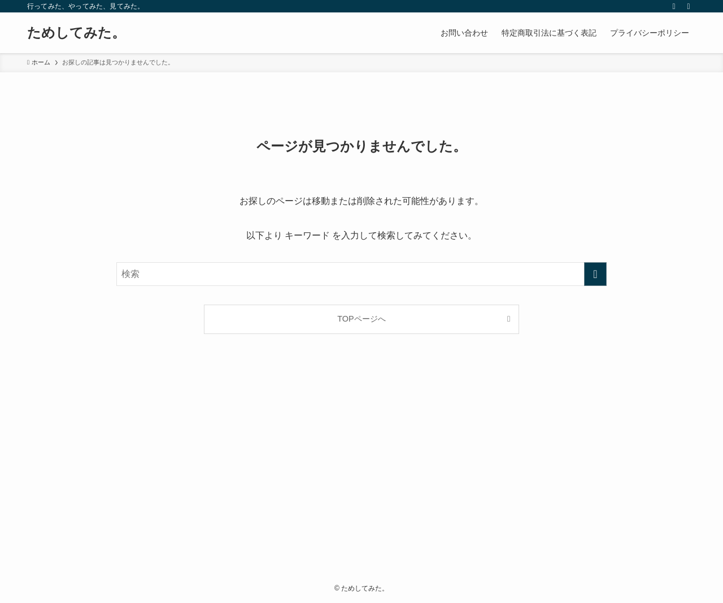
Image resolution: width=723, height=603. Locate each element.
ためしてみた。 (76, 33)
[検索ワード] (361, 274)
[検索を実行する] (595, 274)
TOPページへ (361, 318)
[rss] (674, 6)
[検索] (688, 6)
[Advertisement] (361, 468)
